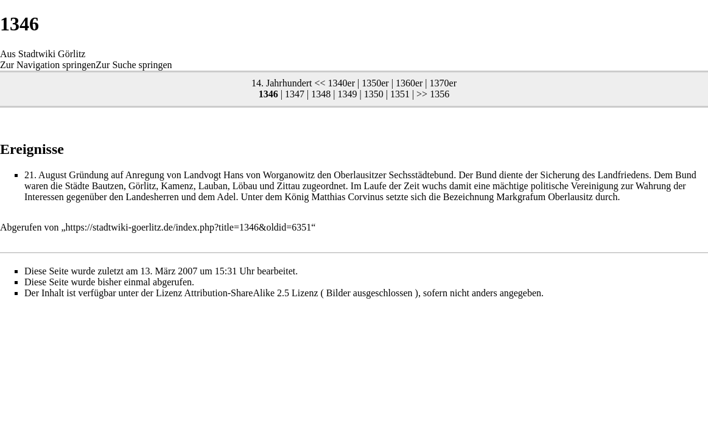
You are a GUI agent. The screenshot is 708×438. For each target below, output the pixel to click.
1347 (294, 94)
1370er (443, 83)
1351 (400, 94)
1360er (409, 83)
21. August (45, 175)
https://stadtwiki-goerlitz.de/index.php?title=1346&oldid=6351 (189, 227)
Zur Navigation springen (48, 65)
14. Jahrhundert (281, 83)
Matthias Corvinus (347, 197)
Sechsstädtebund (421, 175)
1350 (374, 94)
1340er (341, 83)
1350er (375, 83)
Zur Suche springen (134, 65)
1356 (439, 94)
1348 (321, 94)
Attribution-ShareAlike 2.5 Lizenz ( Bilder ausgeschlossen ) (301, 293)
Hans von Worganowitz (269, 175)
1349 (347, 94)
